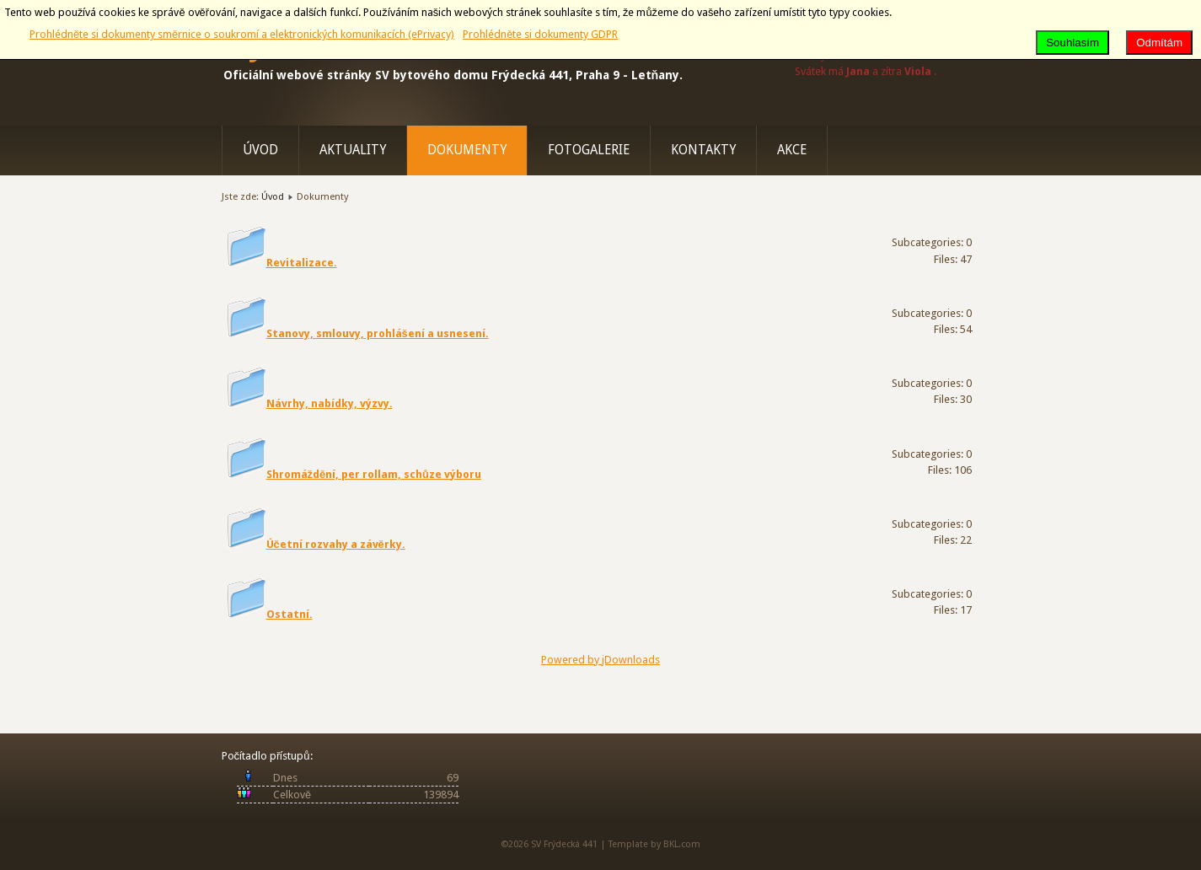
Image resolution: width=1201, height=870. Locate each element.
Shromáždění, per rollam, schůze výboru (373, 474)
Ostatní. (289, 614)
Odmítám (1159, 42)
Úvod (260, 150)
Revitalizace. (301, 262)
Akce (792, 150)
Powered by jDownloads (600, 659)
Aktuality (352, 150)
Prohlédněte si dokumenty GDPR (540, 34)
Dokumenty (467, 150)
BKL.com (681, 844)
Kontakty (703, 150)
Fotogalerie (589, 150)
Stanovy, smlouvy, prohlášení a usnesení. (377, 333)
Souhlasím (1072, 42)
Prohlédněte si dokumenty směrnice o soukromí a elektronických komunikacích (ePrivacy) (241, 34)
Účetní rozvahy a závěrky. (335, 544)
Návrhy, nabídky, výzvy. (329, 403)
